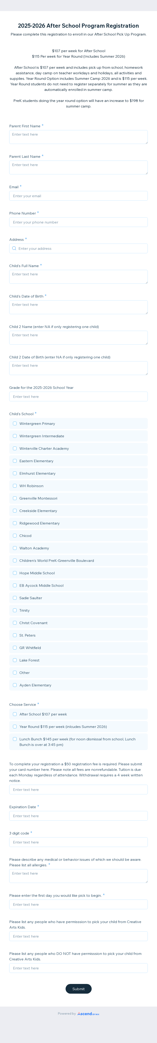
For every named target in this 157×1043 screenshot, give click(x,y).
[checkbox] (78, 424)
